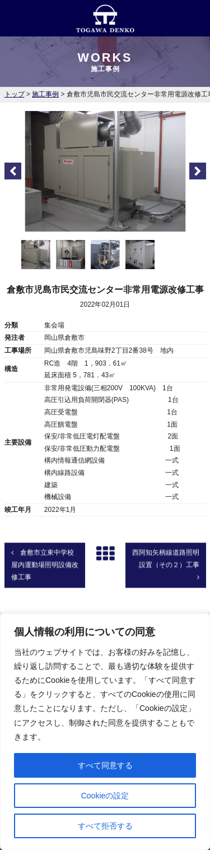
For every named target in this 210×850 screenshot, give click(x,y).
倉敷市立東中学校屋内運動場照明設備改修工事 (44, 582)
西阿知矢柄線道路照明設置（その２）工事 (165, 581)
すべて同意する (105, 765)
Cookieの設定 (105, 795)
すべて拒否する (105, 825)
